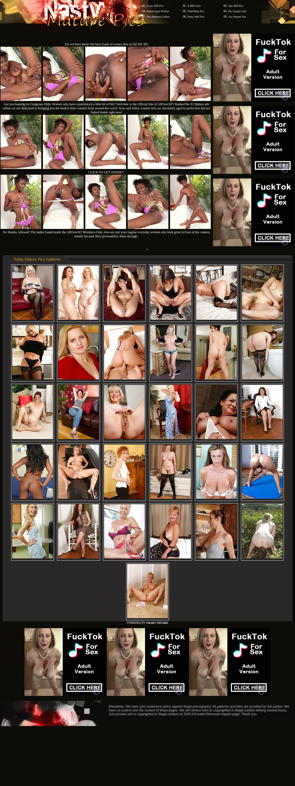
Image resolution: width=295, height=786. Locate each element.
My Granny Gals (237, 11)
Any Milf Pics (236, 5)
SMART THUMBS (157, 622)
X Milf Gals (193, 5)
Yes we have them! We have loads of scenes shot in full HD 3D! (106, 44)
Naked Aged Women (158, 11)
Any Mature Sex (237, 16)
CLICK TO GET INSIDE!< (106, 172)
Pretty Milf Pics (196, 16)
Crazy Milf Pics (155, 5)
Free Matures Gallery (158, 16)
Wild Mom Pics (196, 11)
